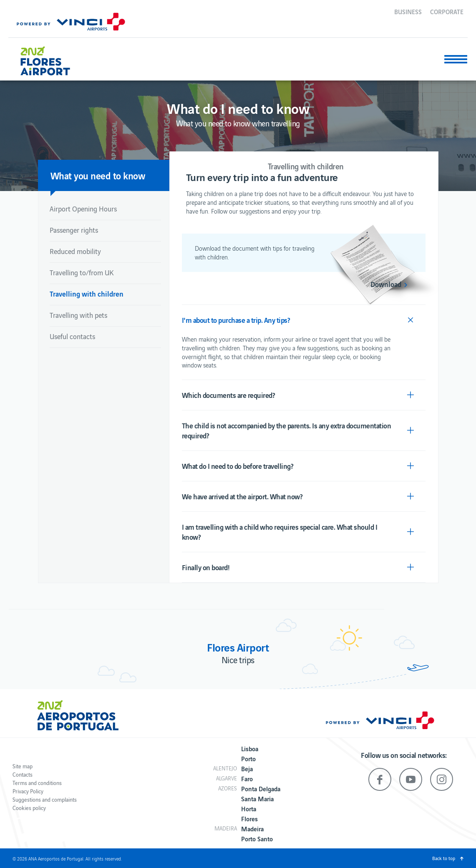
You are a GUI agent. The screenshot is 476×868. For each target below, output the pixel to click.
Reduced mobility (75, 251)
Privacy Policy (28, 791)
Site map (23, 766)
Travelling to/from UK (81, 272)
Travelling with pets (78, 315)
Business (408, 11)
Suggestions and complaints (45, 799)
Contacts (23, 774)
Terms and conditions (37, 783)
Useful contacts (72, 336)
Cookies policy (29, 808)
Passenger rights (74, 230)
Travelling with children (86, 293)
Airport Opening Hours (83, 209)
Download (385, 284)
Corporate (446, 11)
